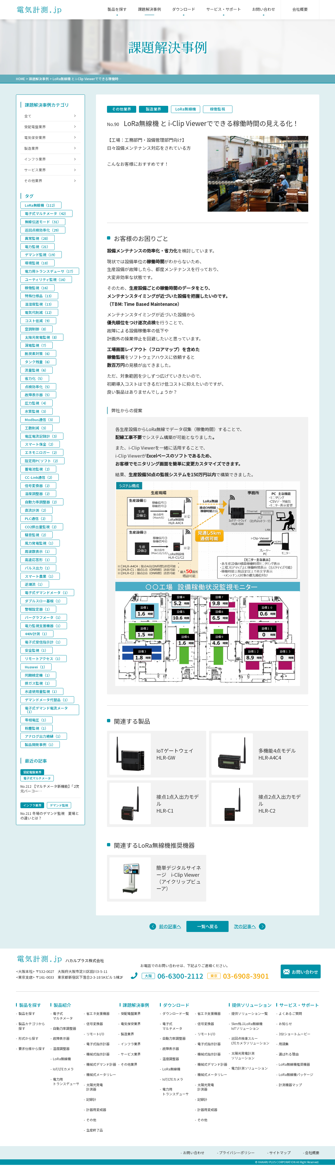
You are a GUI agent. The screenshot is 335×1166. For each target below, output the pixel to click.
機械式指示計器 (97, 1055)
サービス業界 (35, 171)
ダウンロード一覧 (175, 1015)
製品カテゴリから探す (31, 1027)
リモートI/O (95, 1035)
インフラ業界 (35, 160)
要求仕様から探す (31, 1050)
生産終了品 (94, 1131)
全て (28, 115)
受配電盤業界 (35, 127)
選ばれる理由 (289, 1055)
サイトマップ (280, 1154)
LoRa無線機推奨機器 (294, 1065)
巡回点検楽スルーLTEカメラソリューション (250, 1042)
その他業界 (122, 109)
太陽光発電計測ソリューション (242, 1057)
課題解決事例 (39, 78)
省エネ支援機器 (97, 1015)
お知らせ (285, 1025)
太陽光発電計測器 (94, 1088)
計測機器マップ (290, 1086)
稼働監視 (221, 109)
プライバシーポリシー (237, 1154)
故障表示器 (61, 1040)
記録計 (91, 1101)
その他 (91, 1121)
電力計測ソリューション (249, 1069)
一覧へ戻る (208, 927)
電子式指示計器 (97, 1045)
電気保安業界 (35, 138)
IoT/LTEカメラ (63, 1070)
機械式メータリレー (101, 1076)
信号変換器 (94, 1025)
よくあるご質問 (290, 1015)
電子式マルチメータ (63, 1017)
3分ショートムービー (294, 1035)
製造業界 (155, 109)
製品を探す (26, 1015)
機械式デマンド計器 (101, 1065)
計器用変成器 (96, 1111)
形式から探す (28, 1040)
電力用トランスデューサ (66, 1083)
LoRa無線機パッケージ (296, 1076)
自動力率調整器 (64, 1030)
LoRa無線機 (188, 109)
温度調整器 (61, 1050)
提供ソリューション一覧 (249, 1015)
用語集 (284, 1045)
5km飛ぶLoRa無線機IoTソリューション (246, 1027)
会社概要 (312, 1154)
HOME (20, 78)
